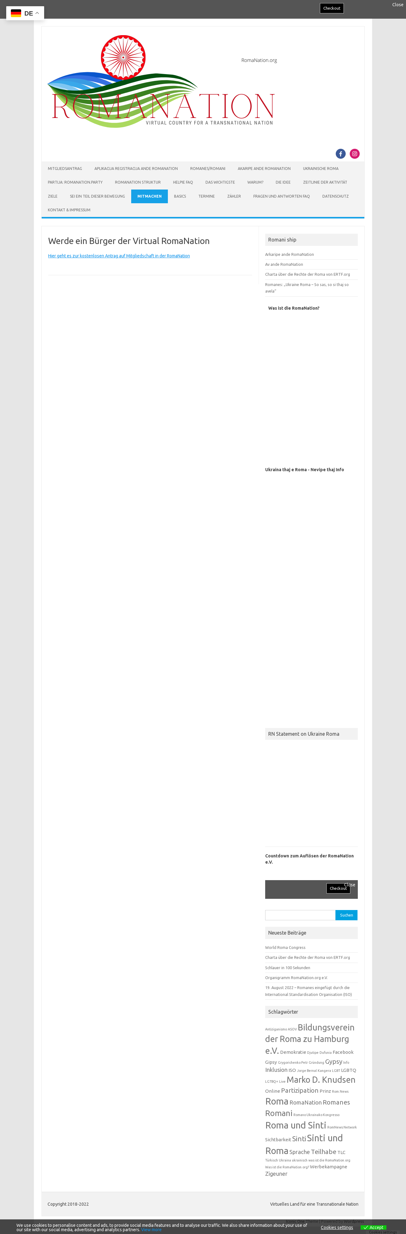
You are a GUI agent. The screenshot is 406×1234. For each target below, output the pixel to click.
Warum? (255, 182)
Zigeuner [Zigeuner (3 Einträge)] (276, 1174)
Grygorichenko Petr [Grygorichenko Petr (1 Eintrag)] (293, 1062)
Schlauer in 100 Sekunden (287, 967)
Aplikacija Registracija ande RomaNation (136, 169)
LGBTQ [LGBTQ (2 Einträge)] (348, 1070)
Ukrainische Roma (321, 169)
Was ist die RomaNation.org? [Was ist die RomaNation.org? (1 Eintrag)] (287, 1167)
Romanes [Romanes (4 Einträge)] (336, 1102)
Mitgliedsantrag (65, 169)
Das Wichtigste (220, 182)
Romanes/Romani (207, 169)
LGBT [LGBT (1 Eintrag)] (336, 1070)
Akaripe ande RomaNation (264, 169)
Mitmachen (149, 196)
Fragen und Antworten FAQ (281, 196)
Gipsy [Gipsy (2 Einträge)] (271, 1062)
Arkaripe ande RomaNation (289, 254)
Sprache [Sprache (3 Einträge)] (299, 1152)
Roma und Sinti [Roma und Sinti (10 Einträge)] (295, 1125)
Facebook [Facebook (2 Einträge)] (343, 1052)
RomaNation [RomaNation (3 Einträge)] (305, 1102)
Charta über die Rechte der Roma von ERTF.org (307, 274)
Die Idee (283, 182)
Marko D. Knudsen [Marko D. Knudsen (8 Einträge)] (321, 1079)
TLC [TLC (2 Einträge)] (341, 1152)
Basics (180, 196)
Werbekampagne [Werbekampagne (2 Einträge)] (328, 1166)
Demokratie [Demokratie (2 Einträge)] (293, 1052)
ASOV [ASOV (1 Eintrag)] (292, 1029)
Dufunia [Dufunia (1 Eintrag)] (326, 1052)
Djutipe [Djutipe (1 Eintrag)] (313, 1052)
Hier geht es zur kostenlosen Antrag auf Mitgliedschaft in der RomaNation (119, 255)
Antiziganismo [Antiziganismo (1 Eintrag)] (276, 1029)
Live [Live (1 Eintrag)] (282, 1081)
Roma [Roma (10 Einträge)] (276, 1101)
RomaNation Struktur (138, 182)
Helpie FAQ (183, 182)
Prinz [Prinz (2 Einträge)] (325, 1091)
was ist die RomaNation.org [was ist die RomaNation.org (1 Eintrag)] (329, 1160)
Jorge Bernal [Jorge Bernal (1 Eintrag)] (307, 1070)
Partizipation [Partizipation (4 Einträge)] (300, 1090)
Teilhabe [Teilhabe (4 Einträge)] (323, 1151)
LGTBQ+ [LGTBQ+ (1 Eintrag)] (271, 1081)
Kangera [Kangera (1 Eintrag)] (324, 1070)
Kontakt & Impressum (69, 210)
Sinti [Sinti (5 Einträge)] (299, 1139)
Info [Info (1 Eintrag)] (346, 1062)
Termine (206, 196)
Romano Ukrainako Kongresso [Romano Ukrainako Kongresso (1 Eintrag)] (316, 1115)
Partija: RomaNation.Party (75, 182)
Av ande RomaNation (284, 264)
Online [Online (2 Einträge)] (272, 1091)
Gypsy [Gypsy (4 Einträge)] (333, 1061)
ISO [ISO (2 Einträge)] (292, 1070)
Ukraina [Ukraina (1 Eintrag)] (285, 1160)
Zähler (234, 196)
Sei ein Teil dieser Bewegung (97, 196)
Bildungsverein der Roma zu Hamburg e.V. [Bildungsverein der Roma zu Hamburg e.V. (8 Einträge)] (310, 1039)
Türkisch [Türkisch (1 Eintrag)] (271, 1160)
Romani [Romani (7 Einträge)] (279, 1113)
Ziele (53, 196)
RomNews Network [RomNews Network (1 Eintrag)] (342, 1127)
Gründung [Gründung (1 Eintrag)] (316, 1062)
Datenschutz (335, 196)
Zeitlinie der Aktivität (325, 182)
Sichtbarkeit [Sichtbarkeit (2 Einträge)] (278, 1139)
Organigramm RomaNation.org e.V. (296, 977)
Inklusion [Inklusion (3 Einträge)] (276, 1070)
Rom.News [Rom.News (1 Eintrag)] (340, 1091)
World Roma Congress (285, 947)
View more (151, 1229)
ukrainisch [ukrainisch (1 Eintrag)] (299, 1160)
